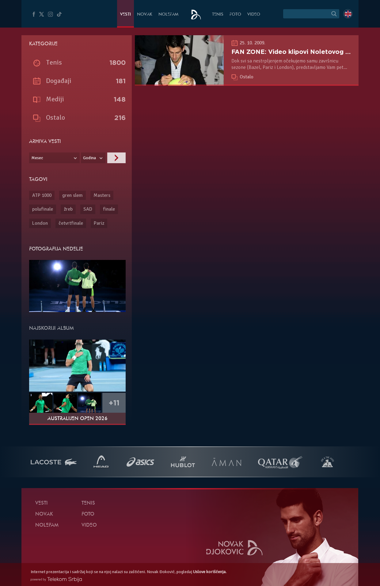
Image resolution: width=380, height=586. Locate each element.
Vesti (125, 14)
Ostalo (246, 77)
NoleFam (168, 14)
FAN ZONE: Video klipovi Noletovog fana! (296, 51)
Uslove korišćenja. (209, 571)
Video (253, 14)
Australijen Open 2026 (78, 418)
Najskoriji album (51, 328)
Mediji (55, 99)
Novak (144, 14)
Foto (235, 14)
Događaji (58, 81)
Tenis (217, 14)
